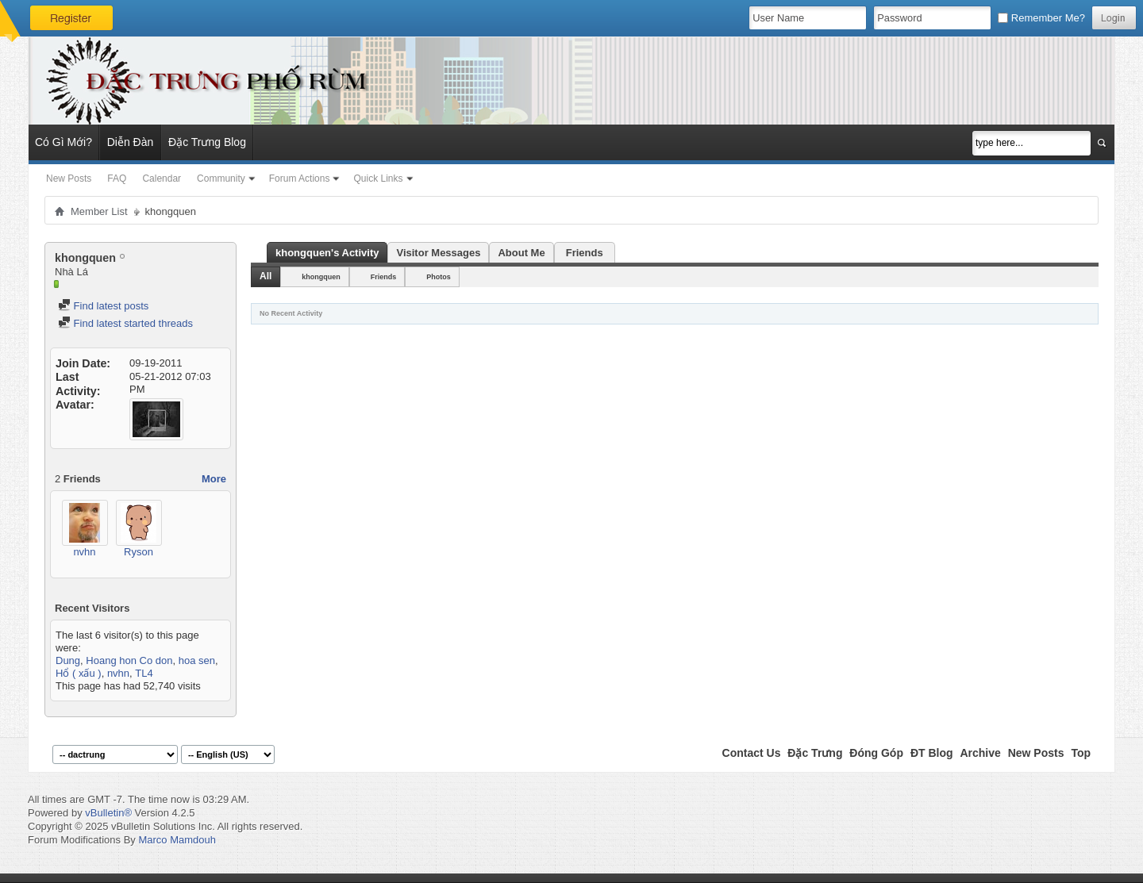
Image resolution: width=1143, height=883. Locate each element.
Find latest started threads (125, 323)
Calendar (161, 178)
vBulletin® (108, 813)
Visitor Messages (438, 253)
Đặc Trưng (814, 753)
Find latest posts (103, 306)
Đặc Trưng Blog (207, 142)
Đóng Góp (876, 753)
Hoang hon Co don (129, 660)
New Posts (68, 178)
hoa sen (197, 660)
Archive (980, 753)
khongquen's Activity (327, 253)
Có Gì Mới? (63, 142)
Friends (584, 253)
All (265, 276)
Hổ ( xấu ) (79, 673)
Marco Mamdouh (177, 840)
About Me (521, 253)
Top (1081, 753)
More (214, 479)
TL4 (143, 673)
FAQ (116, 178)
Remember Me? (1041, 18)
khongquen (321, 277)
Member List (99, 211)
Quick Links (377, 178)
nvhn (84, 552)
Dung (68, 660)
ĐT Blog (931, 753)
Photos (438, 277)
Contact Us (751, 753)
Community (221, 178)
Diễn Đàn (130, 142)
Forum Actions (299, 178)
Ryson (138, 552)
